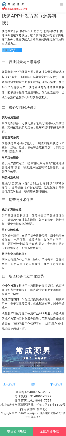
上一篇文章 (9, 384)
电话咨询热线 (16, 431)
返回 (33, 384)
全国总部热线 (49, 431)
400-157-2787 (40, 392)
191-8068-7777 (39, 396)
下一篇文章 (56, 384)
